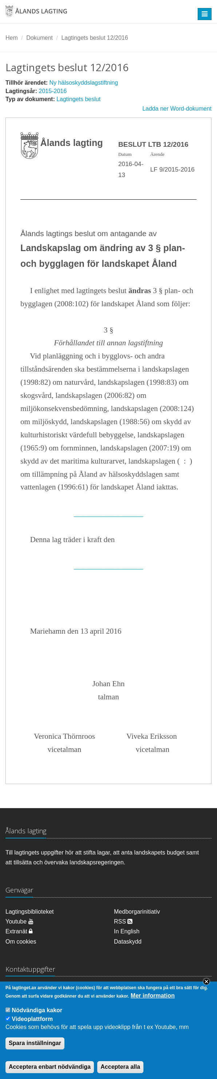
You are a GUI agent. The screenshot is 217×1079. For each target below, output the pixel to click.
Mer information (153, 1002)
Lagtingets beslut (78, 99)
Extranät (18, 931)
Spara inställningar (35, 1050)
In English (126, 931)
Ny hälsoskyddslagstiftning (84, 83)
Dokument (39, 38)
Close (206, 988)
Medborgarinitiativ (137, 912)
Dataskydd (128, 941)
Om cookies (20, 941)
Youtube (19, 921)
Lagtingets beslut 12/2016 (94, 38)
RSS (123, 921)
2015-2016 (53, 91)
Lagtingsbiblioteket (29, 912)
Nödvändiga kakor (37, 1017)
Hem (11, 38)
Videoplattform (32, 1025)
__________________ (108, 513)
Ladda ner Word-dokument (177, 108)
